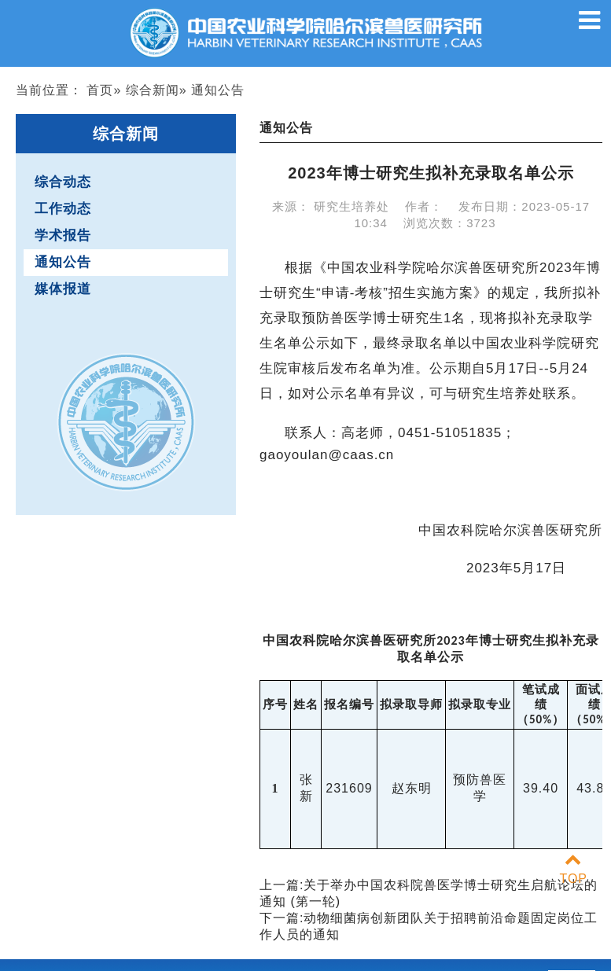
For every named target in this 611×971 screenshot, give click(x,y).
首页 (99, 90)
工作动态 (63, 208)
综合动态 (63, 182)
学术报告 (63, 235)
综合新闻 (152, 90)
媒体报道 (63, 288)
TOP (573, 869)
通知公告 (63, 262)
